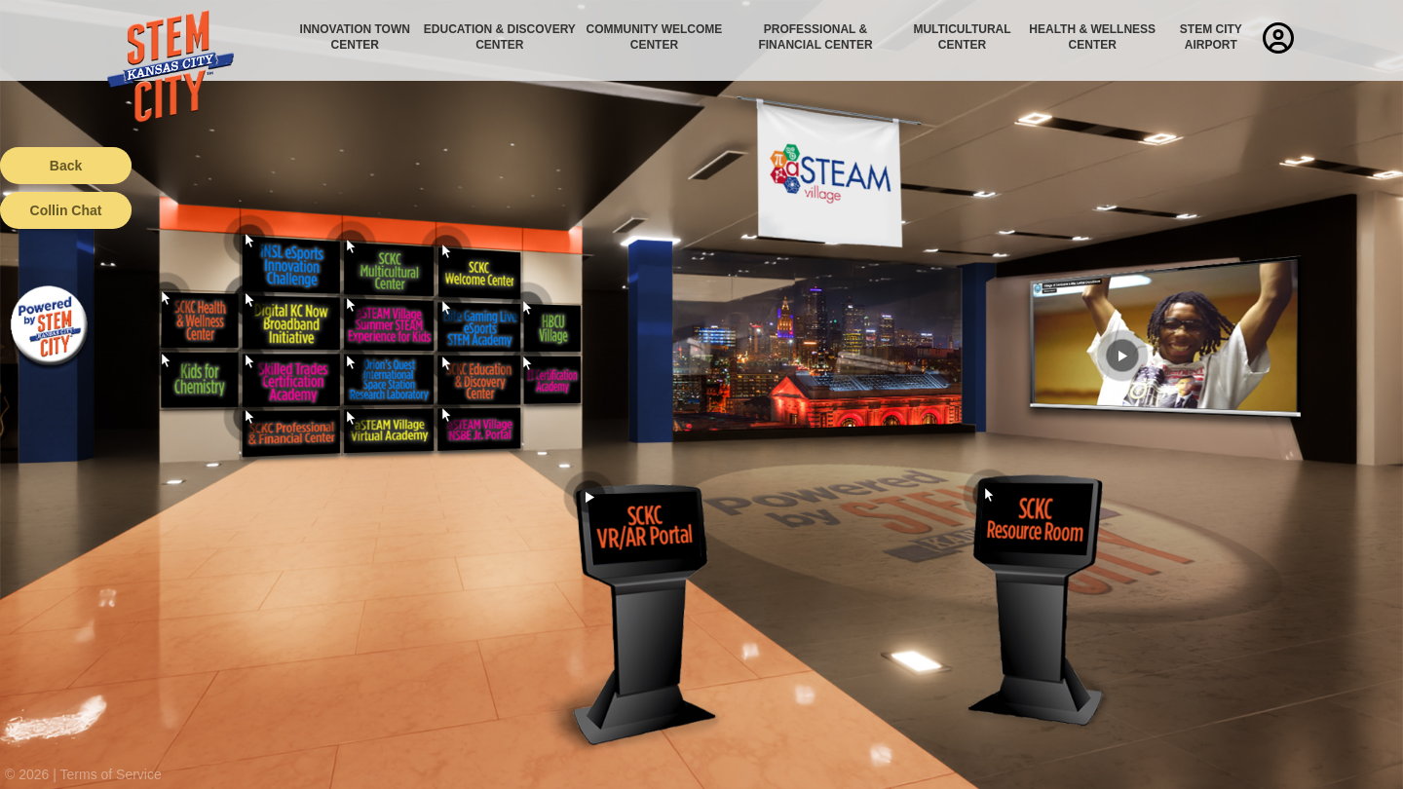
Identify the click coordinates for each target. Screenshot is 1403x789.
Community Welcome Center (655, 37)
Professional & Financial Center (815, 37)
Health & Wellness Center (1092, 37)
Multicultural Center (961, 37)
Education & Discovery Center (500, 37)
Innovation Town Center (355, 37)
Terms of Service (111, 774)
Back (66, 165)
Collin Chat (66, 210)
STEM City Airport (1211, 37)
